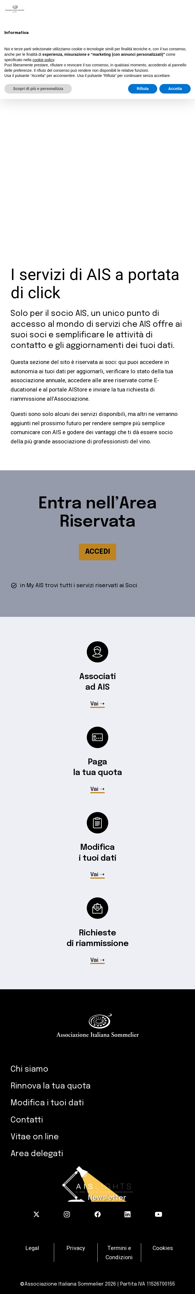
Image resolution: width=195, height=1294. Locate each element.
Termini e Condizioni (119, 1252)
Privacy (75, 1247)
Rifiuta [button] (143, 88)
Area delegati (37, 1154)
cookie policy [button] (43, 60)
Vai (94, 704)
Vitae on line (35, 1137)
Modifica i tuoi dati (47, 1103)
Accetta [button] (175, 88)
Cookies (163, 1247)
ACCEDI (97, 551)
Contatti (27, 1120)
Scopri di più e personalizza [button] (38, 88)
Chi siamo (29, 1069)
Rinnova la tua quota (51, 1086)
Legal (32, 1247)
